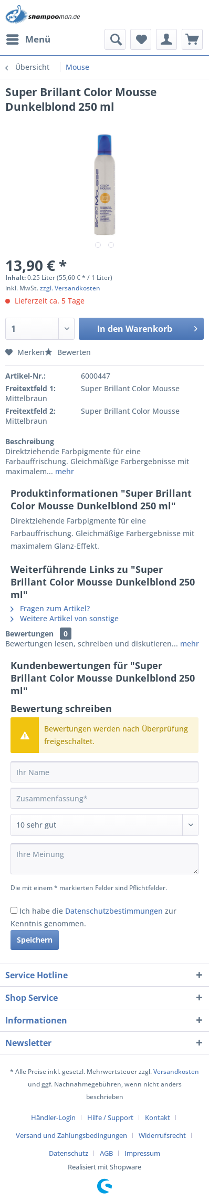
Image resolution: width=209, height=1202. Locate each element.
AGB (106, 1153)
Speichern (35, 940)
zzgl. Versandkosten (70, 288)
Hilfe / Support (110, 1117)
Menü (28, 38)
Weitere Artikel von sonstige (65, 618)
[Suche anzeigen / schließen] (115, 39)
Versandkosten (176, 1071)
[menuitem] (28, 39)
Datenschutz (68, 1153)
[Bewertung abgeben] (104, 825)
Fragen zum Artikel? (50, 608)
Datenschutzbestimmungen (114, 911)
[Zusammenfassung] (104, 798)
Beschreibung (29, 441)
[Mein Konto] (166, 39)
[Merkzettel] (140, 39)
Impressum (142, 1153)
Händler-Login (53, 1117)
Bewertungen (29, 634)
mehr (63, 471)
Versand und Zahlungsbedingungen (71, 1135)
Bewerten (68, 352)
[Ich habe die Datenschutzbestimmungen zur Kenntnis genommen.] (14, 910)
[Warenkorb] (192, 39)
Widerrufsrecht (162, 1135)
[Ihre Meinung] (104, 858)
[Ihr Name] (104, 771)
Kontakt (157, 1117)
